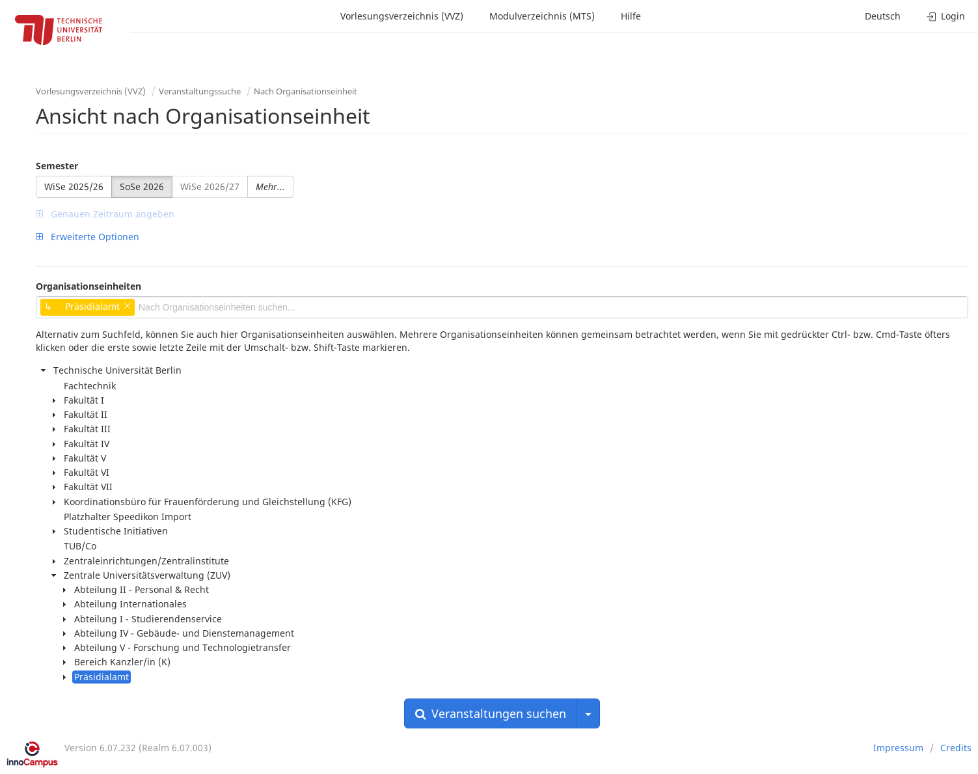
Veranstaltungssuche (200, 91)
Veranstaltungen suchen (490, 713)
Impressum (898, 747)
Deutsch (883, 16)
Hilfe (631, 16)
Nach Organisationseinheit (305, 91)
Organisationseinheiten (88, 286)
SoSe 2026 (142, 186)
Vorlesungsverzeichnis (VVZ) (401, 16)
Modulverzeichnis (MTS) (542, 16)
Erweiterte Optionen (87, 236)
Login (946, 16)
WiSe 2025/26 (73, 186)
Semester (57, 165)
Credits (955, 747)
